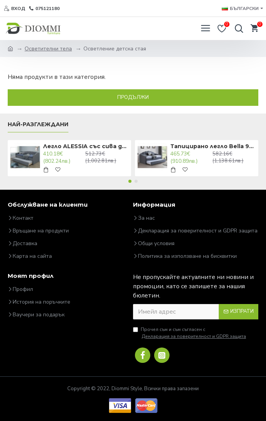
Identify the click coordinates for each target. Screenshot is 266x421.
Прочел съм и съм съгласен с (190, 333)
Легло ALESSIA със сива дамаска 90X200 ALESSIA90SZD (85, 146)
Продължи (133, 97)
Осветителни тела (48, 48)
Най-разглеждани (38, 124)
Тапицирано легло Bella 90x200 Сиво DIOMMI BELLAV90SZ (213, 146)
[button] (129, 181)
